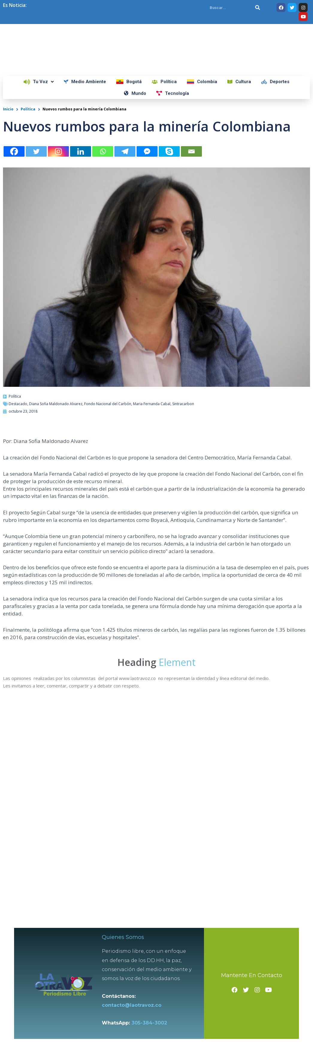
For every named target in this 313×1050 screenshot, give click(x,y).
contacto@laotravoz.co (133, 1004)
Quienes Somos (123, 936)
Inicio (8, 109)
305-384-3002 (149, 1022)
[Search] (257, 7)
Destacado (18, 403)
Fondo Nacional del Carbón (107, 403)
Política (28, 109)
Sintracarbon (183, 403)
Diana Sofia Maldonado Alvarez (55, 403)
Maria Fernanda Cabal (151, 403)
